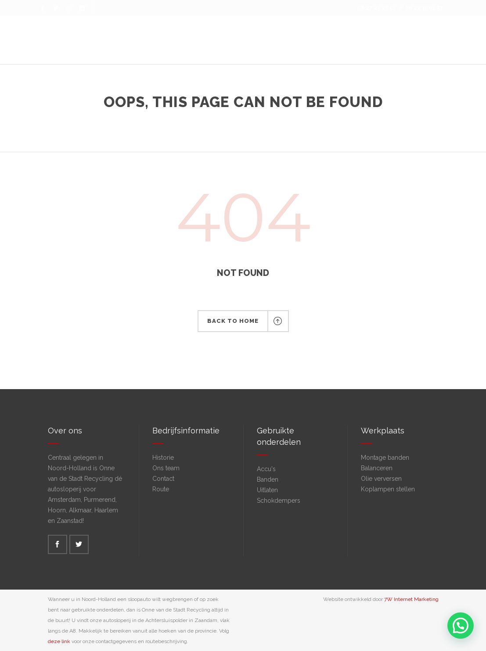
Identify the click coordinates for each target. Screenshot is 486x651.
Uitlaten (267, 490)
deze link (59, 641)
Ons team (166, 468)
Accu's (266, 468)
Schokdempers (278, 500)
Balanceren (376, 468)
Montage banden (385, 457)
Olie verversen (381, 478)
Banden (267, 479)
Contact (163, 478)
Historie (163, 457)
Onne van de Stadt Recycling (219, 118)
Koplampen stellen (388, 489)
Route (160, 489)
